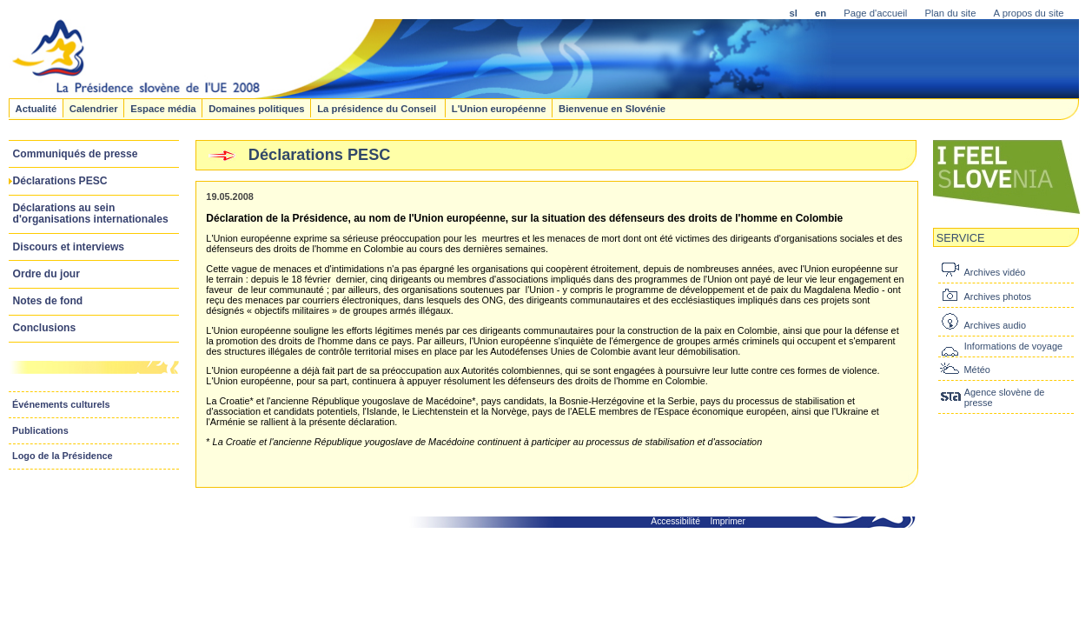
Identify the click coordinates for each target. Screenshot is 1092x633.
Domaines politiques (256, 108)
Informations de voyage (1013, 346)
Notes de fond (48, 301)
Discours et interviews (69, 247)
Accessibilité (675, 521)
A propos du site (1029, 13)
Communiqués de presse (75, 154)
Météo (977, 369)
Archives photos (997, 296)
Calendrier (93, 108)
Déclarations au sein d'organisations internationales (91, 213)
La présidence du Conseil (378, 108)
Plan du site (950, 13)
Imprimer (727, 521)
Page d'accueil (875, 13)
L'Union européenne (499, 108)
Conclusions (44, 328)
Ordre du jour (46, 274)
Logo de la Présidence (62, 455)
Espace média (162, 108)
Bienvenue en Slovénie (612, 108)
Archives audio (995, 325)
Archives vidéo (995, 272)
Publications (40, 430)
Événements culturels (61, 404)
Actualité (35, 108)
